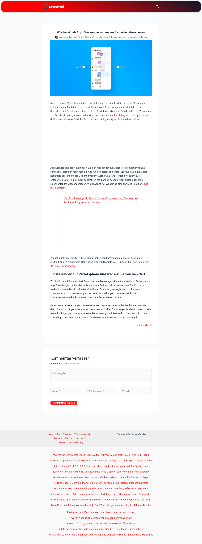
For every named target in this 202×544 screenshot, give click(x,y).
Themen (67, 434)
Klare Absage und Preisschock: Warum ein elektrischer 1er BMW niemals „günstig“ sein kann (101, 499)
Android (122, 37)
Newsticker (54, 434)
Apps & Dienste (110, 37)
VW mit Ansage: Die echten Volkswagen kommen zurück (101, 517)
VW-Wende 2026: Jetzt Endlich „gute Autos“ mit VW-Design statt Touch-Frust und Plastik (101, 454)
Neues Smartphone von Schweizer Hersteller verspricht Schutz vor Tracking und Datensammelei (101, 460)
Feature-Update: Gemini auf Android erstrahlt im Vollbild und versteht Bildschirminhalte (101, 482)
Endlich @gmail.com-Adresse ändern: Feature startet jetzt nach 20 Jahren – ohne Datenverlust (101, 494)
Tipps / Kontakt (82, 434)
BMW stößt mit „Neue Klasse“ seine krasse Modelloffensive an (101, 523)
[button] (157, 7)
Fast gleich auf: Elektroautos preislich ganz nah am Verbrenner (101, 512)
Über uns (57, 438)
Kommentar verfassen (137, 37)
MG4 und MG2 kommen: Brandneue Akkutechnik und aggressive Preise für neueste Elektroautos (101, 534)
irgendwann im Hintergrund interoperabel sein (125, 115)
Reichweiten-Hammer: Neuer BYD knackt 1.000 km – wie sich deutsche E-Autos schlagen (101, 477)
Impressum (82, 438)
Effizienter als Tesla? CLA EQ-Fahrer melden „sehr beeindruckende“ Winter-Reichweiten (101, 466)
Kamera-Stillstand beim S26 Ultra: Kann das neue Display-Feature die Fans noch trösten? (101, 471)
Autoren (69, 438)
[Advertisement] (101, 143)
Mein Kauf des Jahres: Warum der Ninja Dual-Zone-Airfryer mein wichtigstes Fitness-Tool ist (101, 505)
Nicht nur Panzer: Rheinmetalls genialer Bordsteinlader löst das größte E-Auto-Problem (101, 488)
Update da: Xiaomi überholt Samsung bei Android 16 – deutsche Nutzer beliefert (101, 529)
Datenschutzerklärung (71, 442)
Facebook (146, 325)
